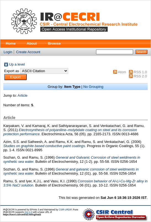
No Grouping (93, 87)
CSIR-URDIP (65, 210)
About (32, 43)
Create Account (28, 52)
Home (11, 43)
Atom (122, 72)
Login (8, 52)
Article (23, 95)
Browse (54, 43)
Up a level (17, 64)
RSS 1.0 (140, 72)
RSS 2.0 (140, 76)
